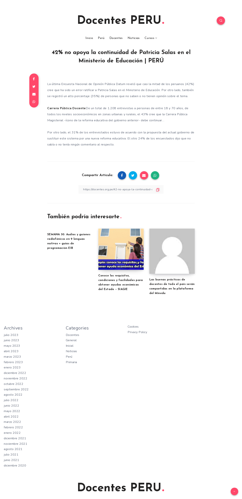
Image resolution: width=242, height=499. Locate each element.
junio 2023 (11, 340)
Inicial (70, 346)
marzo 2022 (12, 422)
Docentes (116, 38)
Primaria (71, 362)
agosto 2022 (13, 395)
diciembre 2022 (15, 373)
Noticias (134, 38)
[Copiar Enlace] (121, 189)
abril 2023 (11, 351)
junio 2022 (11, 406)
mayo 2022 (12, 411)
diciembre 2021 (15, 438)
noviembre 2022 (15, 378)
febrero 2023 (13, 362)
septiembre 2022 (16, 389)
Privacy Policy (137, 332)
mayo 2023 (12, 346)
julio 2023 (11, 335)
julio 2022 (11, 400)
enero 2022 (12, 433)
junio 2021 (11, 460)
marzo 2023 (12, 357)
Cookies (133, 327)
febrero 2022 (13, 427)
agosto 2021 (13, 449)
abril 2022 (11, 417)
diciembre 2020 (15, 465)
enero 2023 (12, 367)
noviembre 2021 (15, 444)
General (71, 340)
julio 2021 (11, 455)
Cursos (149, 38)
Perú (101, 38)
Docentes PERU (120, 21)
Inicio (89, 38)
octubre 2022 (13, 384)
